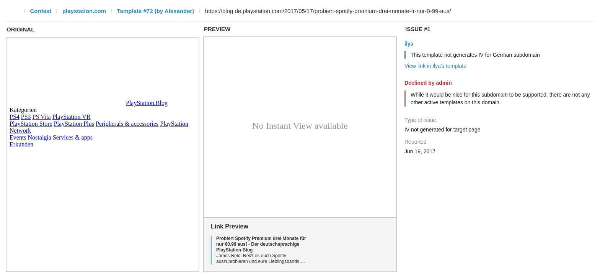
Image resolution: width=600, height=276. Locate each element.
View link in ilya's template (435, 66)
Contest (41, 11)
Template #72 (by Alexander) (155, 11)
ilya (408, 44)
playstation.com (84, 11)
